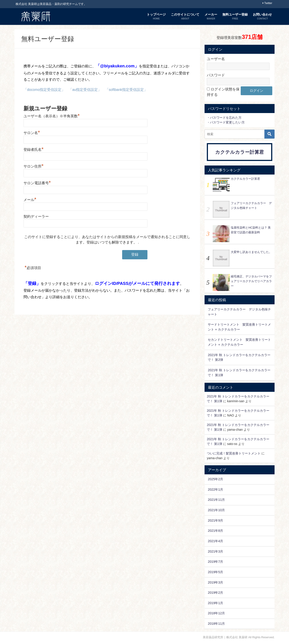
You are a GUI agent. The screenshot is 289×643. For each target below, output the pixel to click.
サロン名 (31, 133)
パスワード (216, 75)
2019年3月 (215, 582)
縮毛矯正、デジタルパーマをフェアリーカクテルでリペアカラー (251, 281)
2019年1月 (215, 603)
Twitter (268, 3)
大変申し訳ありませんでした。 (251, 252)
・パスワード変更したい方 (226, 122)
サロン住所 (33, 166)
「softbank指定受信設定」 (126, 89)
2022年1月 (215, 489)
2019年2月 (215, 592)
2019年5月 (215, 572)
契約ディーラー (36, 216)
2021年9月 (215, 520)
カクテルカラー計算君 (239, 152)
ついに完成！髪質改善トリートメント (234, 453)
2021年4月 (215, 541)
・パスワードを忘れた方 (224, 117)
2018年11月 (216, 623)
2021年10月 (216, 510)
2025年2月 (215, 479)
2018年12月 (216, 613)
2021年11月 (216, 499)
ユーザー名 (216, 59)
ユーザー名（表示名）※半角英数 (51, 116)
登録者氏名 (33, 149)
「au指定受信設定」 (85, 89)
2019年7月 (215, 561)
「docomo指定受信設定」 (44, 89)
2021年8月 (215, 530)
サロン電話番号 (37, 183)
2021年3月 (215, 551)
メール (29, 199)
